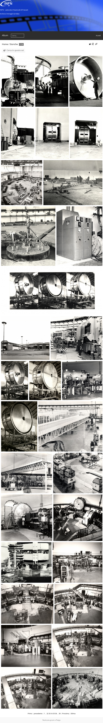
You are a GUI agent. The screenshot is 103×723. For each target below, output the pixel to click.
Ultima (73, 713)
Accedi (98, 35)
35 (54, 713)
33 (50, 713)
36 (56, 713)
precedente (38, 713)
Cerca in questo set (15, 50)
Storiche (14, 44)
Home (5, 44)
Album (5, 35)
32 (47, 713)
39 (59, 713)
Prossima (65, 713)
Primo (30, 713)
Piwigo (58, 720)
